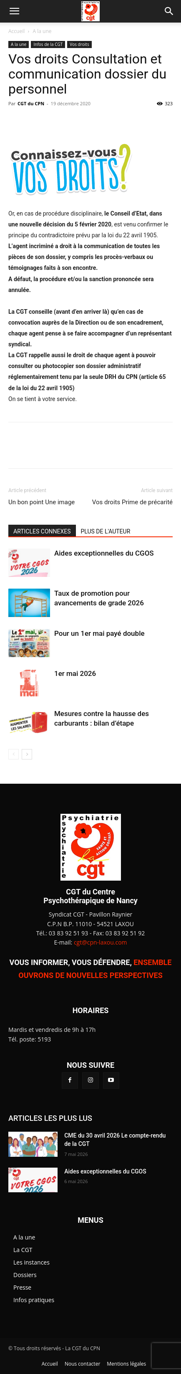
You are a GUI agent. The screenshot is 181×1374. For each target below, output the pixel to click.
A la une (42, 31)
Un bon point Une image (41, 502)
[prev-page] (13, 754)
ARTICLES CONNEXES (42, 531)
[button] (14, 11)
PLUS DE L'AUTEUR (106, 531)
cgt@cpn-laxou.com (100, 942)
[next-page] (27, 754)
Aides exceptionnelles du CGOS (104, 553)
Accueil (16, 31)
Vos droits (79, 44)
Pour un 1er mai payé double (99, 633)
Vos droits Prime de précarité (132, 502)
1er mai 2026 (75, 673)
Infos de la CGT (48, 44)
